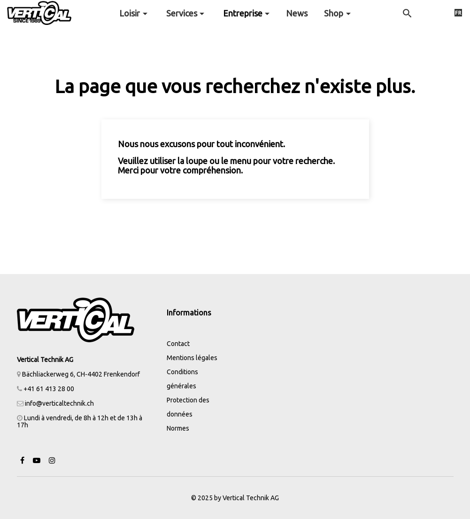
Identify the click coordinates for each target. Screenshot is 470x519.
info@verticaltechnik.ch (59, 403)
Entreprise (242, 13)
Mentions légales (192, 358)
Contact (178, 343)
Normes (178, 428)
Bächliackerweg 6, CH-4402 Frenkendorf (78, 374)
